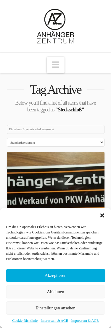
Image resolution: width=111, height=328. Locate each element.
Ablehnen (55, 291)
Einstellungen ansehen (55, 308)
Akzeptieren (55, 275)
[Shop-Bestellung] (55, 142)
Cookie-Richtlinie (25, 321)
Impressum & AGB (54, 321)
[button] (102, 215)
